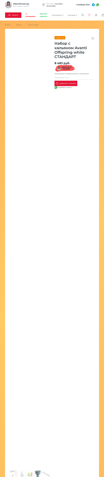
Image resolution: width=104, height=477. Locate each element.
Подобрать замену (63, 87)
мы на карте (51, 6)
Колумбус (59, 4)
